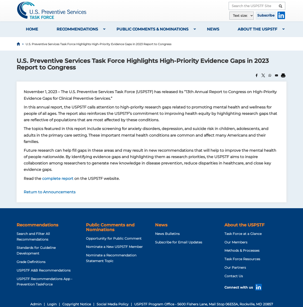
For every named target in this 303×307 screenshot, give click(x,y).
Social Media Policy (113, 304)
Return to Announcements (50, 192)
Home (32, 29)
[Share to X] (263, 75)
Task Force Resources (242, 259)
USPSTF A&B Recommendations (44, 270)
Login (52, 304)
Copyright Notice (76, 304)
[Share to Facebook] (256, 75)
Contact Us (233, 276)
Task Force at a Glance (243, 234)
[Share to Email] (276, 75)
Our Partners (235, 267)
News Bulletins (167, 234)
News (213, 29)
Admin (35, 304)
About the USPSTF (257, 29)
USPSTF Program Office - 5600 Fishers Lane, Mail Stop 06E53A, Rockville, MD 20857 (203, 304)
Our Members (235, 242)
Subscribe (266, 15)
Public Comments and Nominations (110, 227)
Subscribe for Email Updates (178, 242)
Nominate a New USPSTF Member (114, 247)
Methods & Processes (241, 250)
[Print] (283, 75)
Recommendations (77, 29)
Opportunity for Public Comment (114, 238)
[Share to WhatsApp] (269, 75)
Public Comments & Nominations (152, 29)
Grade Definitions (31, 262)
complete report (58, 178)
